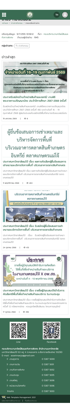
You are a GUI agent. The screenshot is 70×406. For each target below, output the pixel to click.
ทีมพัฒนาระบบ (31, 400)
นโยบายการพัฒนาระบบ (11, 400)
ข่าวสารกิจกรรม (17, 23)
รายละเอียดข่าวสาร (32, 23)
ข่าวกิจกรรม (22, 45)
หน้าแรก (5, 23)
